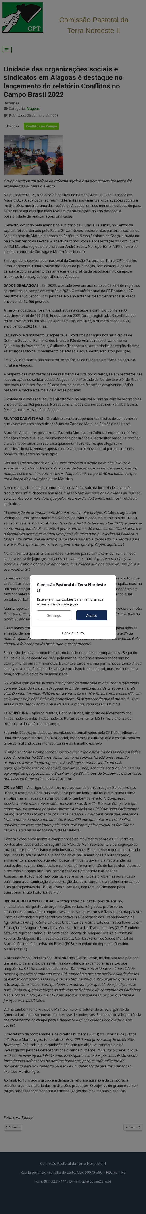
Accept (91, 615)
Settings (54, 615)
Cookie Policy (73, 633)
